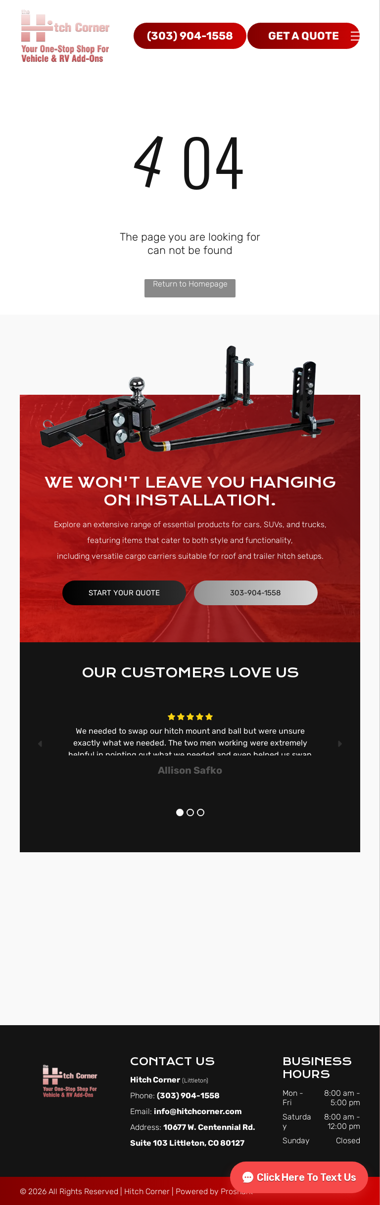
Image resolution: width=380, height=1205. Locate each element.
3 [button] (200, 812)
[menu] (358, 36)
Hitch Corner (147, 1191)
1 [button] (180, 812)
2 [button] (190, 812)
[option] (190, 744)
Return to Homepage (190, 284)
